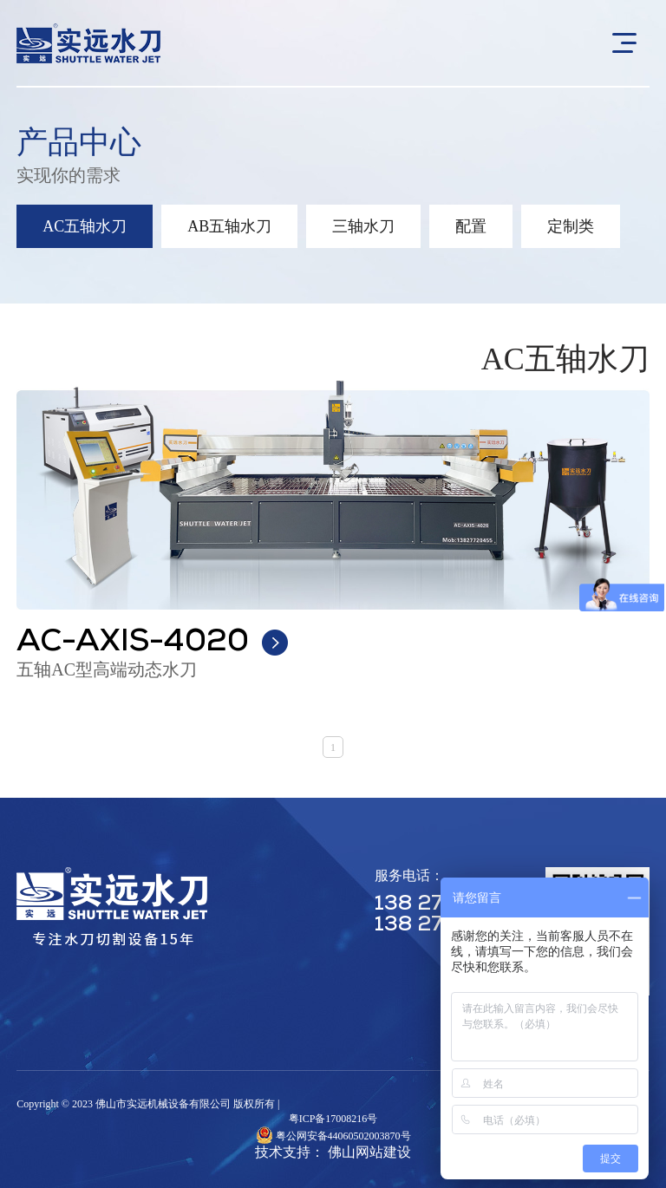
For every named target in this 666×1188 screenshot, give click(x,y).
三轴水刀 (363, 226)
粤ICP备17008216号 (333, 1119)
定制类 (570, 226)
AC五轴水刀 (84, 226)
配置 (470, 226)
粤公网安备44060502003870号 (343, 1136)
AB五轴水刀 (229, 226)
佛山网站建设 (369, 1152)
